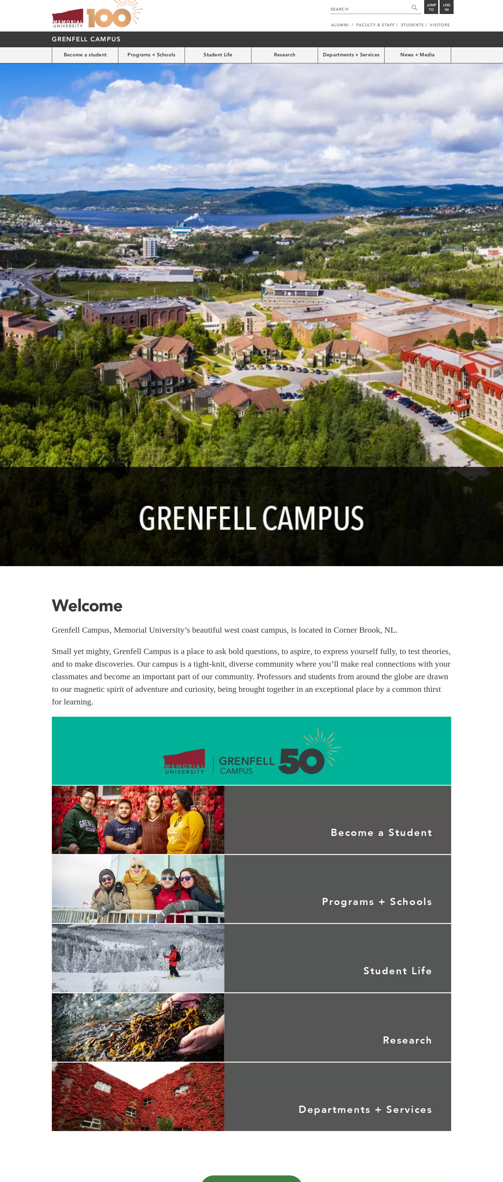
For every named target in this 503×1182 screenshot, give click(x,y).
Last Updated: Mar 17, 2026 (426, 1165)
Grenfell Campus (86, 39)
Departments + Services (351, 55)
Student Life (218, 55)
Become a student (85, 55)
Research (284, 55)
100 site (115, 14)
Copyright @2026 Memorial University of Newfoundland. (101, 1172)
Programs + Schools (151, 55)
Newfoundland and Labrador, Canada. (417, 1172)
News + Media (417, 55)
